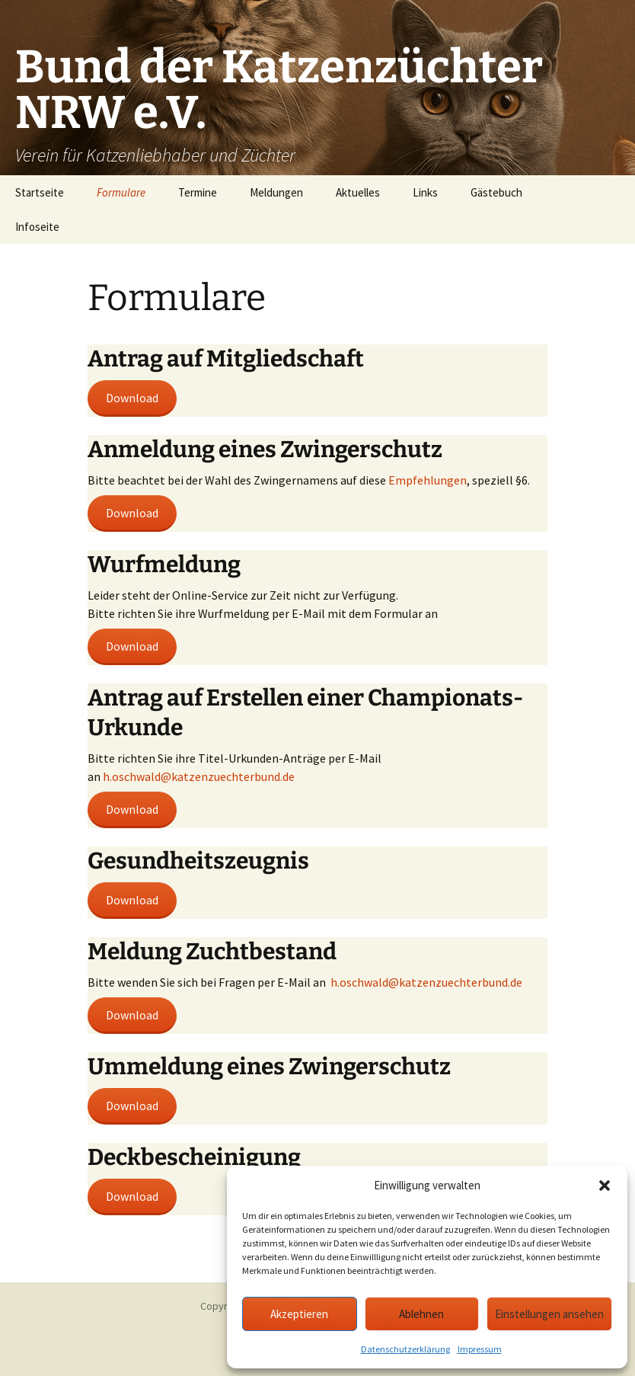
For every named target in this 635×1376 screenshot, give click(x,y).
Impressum (480, 1349)
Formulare (121, 192)
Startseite (39, 192)
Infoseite (37, 226)
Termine (197, 192)
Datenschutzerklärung (405, 1349)
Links (425, 192)
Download (132, 397)
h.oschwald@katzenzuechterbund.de (199, 776)
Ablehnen (421, 1314)
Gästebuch (496, 192)
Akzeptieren (299, 1314)
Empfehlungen (427, 480)
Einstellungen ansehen (549, 1314)
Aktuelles (358, 192)
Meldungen (276, 192)
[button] (604, 1185)
